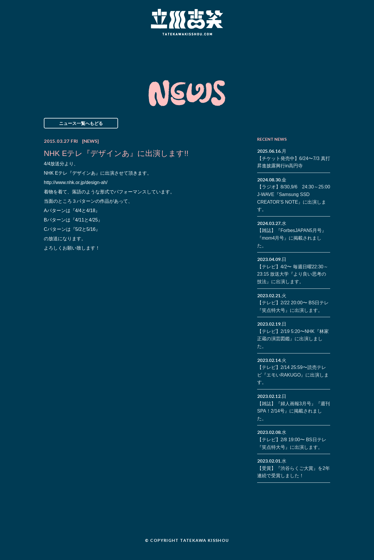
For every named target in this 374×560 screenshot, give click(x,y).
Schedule (120, 53)
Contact (289, 53)
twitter (325, 49)
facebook (317, 49)
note (317, 58)
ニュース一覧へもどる (81, 123)
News (68, 53)
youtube (325, 58)
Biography (178, 53)
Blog (237, 53)
